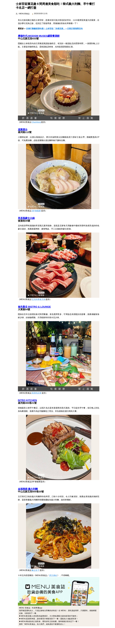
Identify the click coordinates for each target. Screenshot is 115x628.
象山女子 (35, 570)
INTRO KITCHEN (27, 400)
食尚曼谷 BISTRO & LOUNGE (34, 306)
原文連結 (53, 575)
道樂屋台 (22, 129)
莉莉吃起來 (36, 393)
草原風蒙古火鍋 (26, 218)
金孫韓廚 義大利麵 (28, 489)
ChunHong (36, 122)
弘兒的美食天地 (38, 299)
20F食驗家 (36, 211)
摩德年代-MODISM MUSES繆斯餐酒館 (39, 35)
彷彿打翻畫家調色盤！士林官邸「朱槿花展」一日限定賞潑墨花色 (54, 29)
